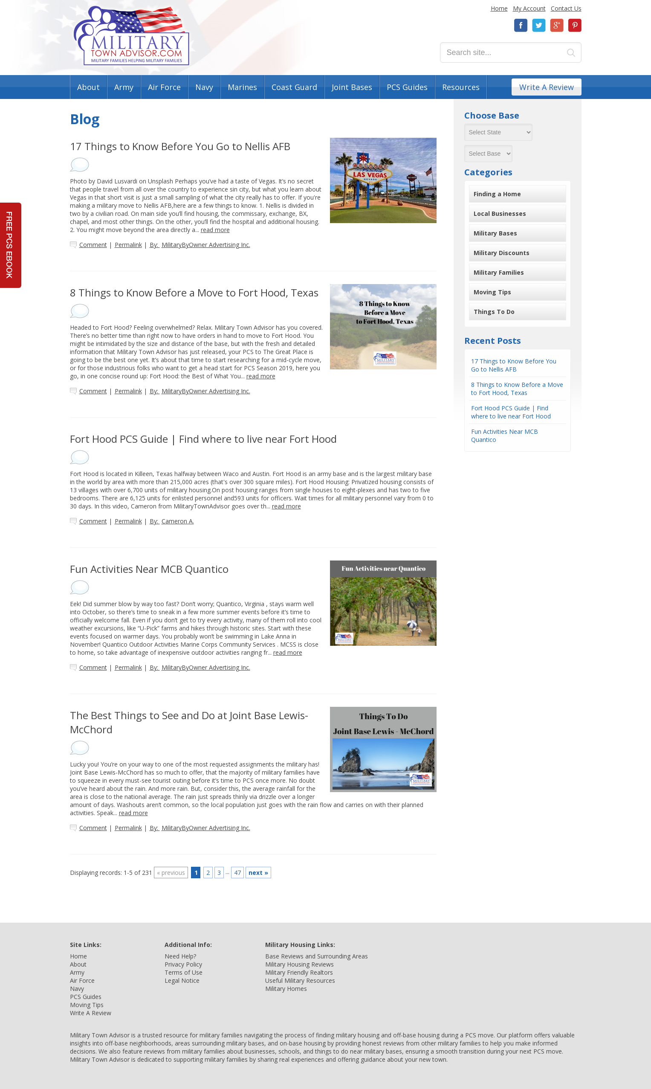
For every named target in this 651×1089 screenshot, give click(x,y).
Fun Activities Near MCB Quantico (504, 435)
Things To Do (494, 312)
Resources (461, 87)
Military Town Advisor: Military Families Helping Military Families (131, 35)
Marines (242, 87)
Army (123, 87)
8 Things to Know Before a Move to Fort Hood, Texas (517, 388)
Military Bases (495, 233)
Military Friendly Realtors (299, 972)
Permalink (128, 245)
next (258, 872)
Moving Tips (492, 292)
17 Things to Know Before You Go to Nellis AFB (513, 365)
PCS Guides (407, 87)
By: (200, 245)
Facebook (521, 25)
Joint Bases (352, 87)
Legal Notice (182, 980)
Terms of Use (184, 972)
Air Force (164, 87)
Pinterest (575, 25)
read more (215, 230)
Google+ (557, 25)
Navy (204, 87)
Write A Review (546, 87)
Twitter (539, 25)
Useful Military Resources (300, 980)
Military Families (499, 272)
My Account (529, 8)
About (88, 87)
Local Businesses (500, 213)
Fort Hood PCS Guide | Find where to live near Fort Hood (511, 412)
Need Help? (180, 956)
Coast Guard (294, 87)
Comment (93, 245)
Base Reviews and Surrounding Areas (316, 956)
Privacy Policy (183, 964)
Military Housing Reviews (299, 964)
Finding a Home (497, 194)
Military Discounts (501, 253)
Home (499, 8)
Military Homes (286, 988)
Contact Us (566, 8)
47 (237, 872)
